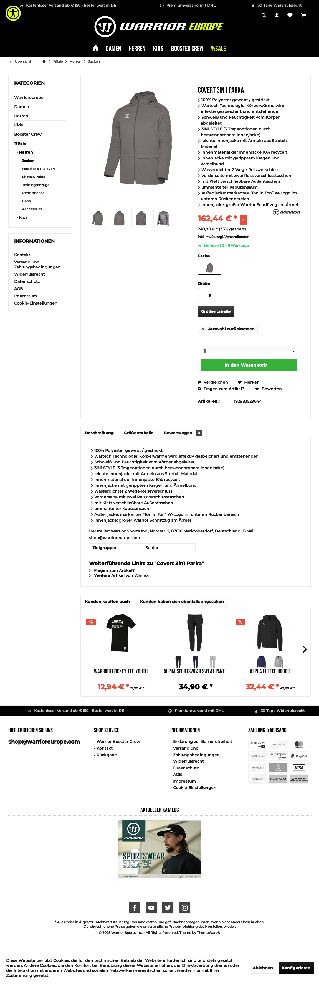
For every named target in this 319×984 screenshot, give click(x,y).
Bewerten (268, 388)
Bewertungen (183, 433)
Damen (21, 106)
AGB (18, 288)
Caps (26, 201)
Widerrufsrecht (29, 274)
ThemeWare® (208, 932)
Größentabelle (216, 311)
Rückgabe (107, 754)
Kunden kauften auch (107, 601)
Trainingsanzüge (35, 185)
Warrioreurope (29, 97)
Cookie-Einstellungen (35, 303)
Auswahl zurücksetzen (228, 327)
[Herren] (137, 49)
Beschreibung (99, 432)
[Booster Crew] (187, 49)
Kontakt (22, 254)
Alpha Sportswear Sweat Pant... (195, 672)
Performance (32, 193)
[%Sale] (218, 49)
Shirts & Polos (33, 177)
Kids (18, 125)
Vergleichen (213, 382)
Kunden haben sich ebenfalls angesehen (182, 601)
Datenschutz (27, 281)
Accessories (31, 209)
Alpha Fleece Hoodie (270, 672)
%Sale (20, 143)
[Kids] (158, 49)
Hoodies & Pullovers (38, 169)
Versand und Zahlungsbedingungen (37, 265)
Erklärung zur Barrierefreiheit (202, 741)
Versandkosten (144, 922)
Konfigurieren (296, 967)
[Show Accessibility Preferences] (13, 13)
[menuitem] (304, 16)
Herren (21, 115)
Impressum (25, 295)
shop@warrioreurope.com (44, 742)
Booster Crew (28, 134)
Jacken (27, 161)
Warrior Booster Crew (118, 741)
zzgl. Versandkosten (232, 237)
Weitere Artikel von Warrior (119, 575)
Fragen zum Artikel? (221, 388)
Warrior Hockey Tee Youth (121, 672)
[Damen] (113, 49)
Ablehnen (263, 967)
